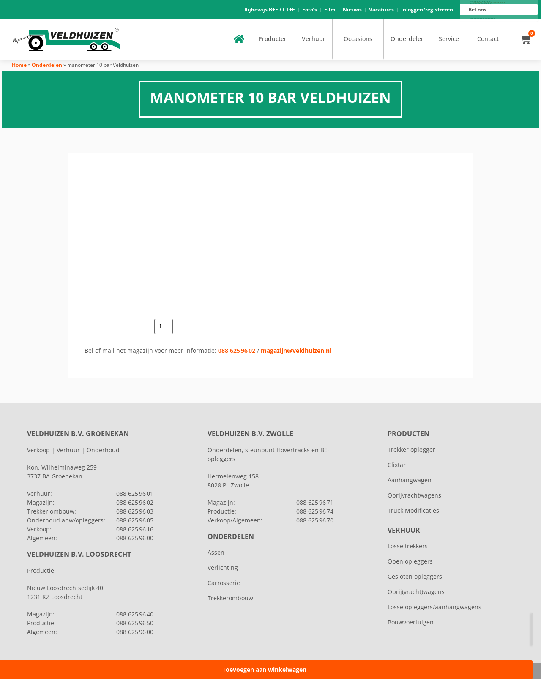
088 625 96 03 (134, 512)
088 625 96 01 (489, 2)
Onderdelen (408, 39)
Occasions (358, 39)
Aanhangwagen (410, 480)
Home (19, 65)
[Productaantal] (163, 327)
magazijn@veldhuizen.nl (296, 351)
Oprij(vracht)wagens (416, 592)
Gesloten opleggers (415, 577)
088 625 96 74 (314, 512)
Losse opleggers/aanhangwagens (434, 607)
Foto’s (309, 9)
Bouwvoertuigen (411, 623)
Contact (488, 39)
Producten (273, 39)
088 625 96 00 (489, 19)
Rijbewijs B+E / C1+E (269, 9)
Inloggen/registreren (427, 9)
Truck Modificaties (413, 511)
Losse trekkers (408, 546)
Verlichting (223, 568)
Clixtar (397, 465)
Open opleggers (410, 562)
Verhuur (313, 39)
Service (449, 39)
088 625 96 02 (236, 351)
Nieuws (352, 9)
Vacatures (381, 9)
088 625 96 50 (134, 623)
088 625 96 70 (314, 521)
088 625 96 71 (314, 503)
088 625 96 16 (489, 17)
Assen (216, 553)
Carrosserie (224, 583)
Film (330, 9)
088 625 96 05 (134, 521)
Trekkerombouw (230, 598)
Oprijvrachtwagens (414, 496)
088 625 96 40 (134, 614)
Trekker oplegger (411, 450)
